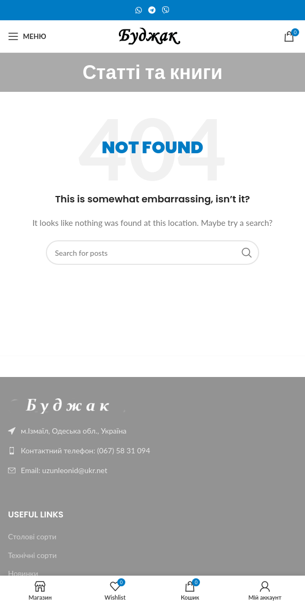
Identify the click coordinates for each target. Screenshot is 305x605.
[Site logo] (152, 35)
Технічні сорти (32, 555)
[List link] (152, 451)
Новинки (23, 573)
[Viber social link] (166, 10)
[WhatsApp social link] (138, 10)
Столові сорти (32, 536)
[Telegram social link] (152, 10)
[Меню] (27, 36)
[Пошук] (152, 252)
